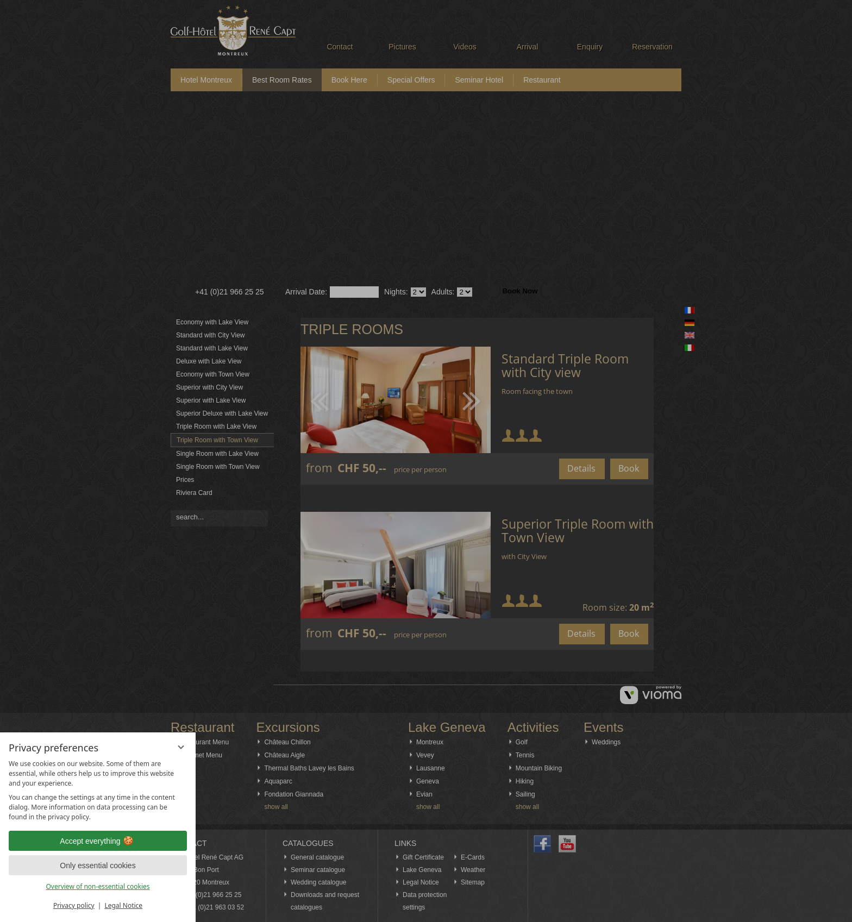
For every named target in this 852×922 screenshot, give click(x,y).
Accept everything (97, 841)
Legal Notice (123, 905)
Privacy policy (74, 905)
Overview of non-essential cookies (97, 886)
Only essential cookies (97, 865)
